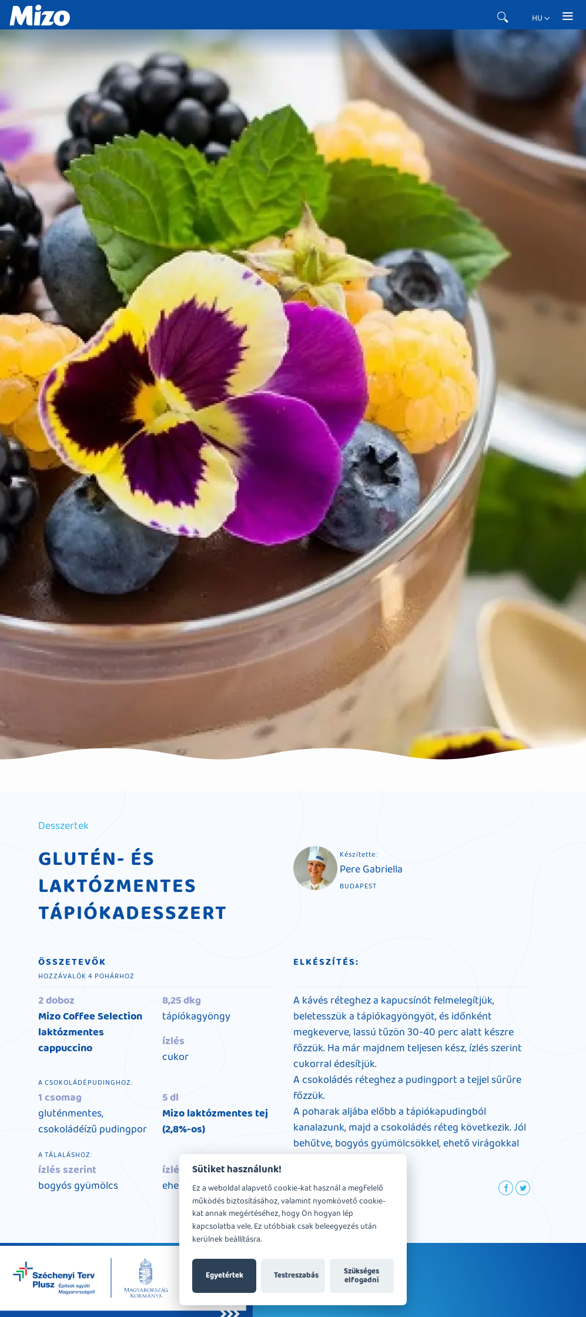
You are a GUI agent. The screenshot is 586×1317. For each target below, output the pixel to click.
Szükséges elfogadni (361, 1275)
